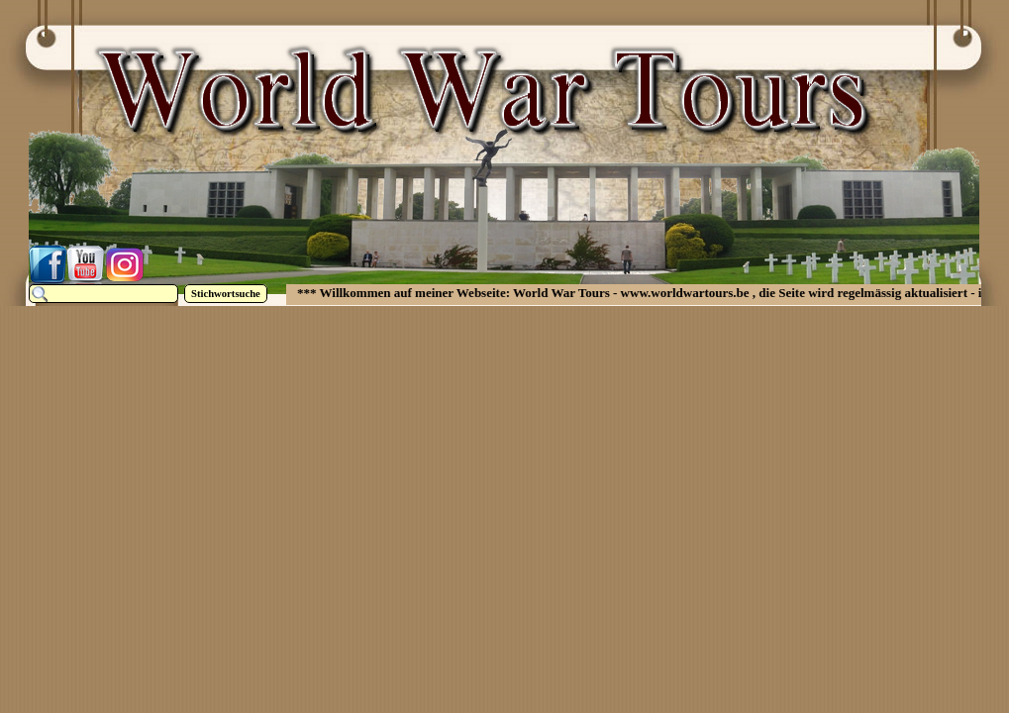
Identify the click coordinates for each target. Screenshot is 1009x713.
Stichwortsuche (225, 293)
